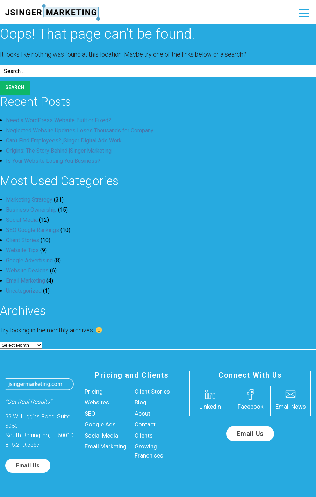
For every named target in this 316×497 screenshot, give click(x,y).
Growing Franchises (149, 451)
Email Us (28, 465)
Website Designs (27, 270)
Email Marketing (25, 280)
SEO (90, 413)
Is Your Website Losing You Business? (53, 161)
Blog (140, 402)
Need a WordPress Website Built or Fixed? (58, 120)
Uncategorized (24, 290)
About (142, 413)
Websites (97, 402)
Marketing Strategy (29, 199)
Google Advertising (29, 260)
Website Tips (22, 250)
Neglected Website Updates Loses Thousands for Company (79, 130)
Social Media (22, 220)
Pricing (94, 391)
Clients (144, 435)
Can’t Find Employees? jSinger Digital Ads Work (64, 140)
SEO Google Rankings (32, 230)
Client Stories (22, 240)
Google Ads (100, 424)
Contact (145, 424)
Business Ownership (31, 209)
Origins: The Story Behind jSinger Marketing (59, 150)
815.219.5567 (22, 444)
